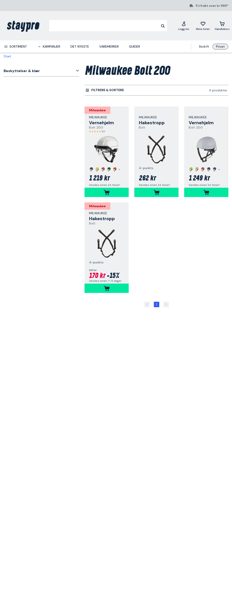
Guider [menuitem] (134, 46)
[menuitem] (15, 46)
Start (7, 56)
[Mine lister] (203, 25)
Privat (220, 46)
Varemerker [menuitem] (109, 46)
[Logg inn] (183, 25)
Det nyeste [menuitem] (79, 46)
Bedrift (204, 46)
